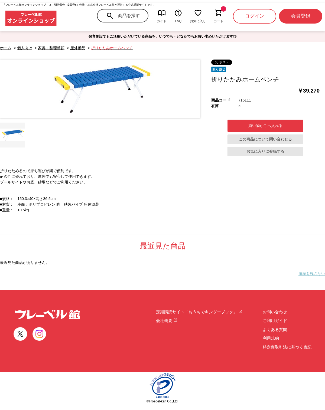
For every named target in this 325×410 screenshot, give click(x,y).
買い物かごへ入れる (265, 125)
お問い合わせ (275, 312)
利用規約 (271, 338)
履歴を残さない (311, 273)
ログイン (254, 16)
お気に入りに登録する (265, 151)
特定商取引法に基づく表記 (287, 347)
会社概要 (166, 320)
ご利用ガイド (275, 320)
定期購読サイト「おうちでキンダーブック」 (199, 312)
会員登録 (300, 16)
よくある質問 (275, 329)
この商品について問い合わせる (265, 139)
